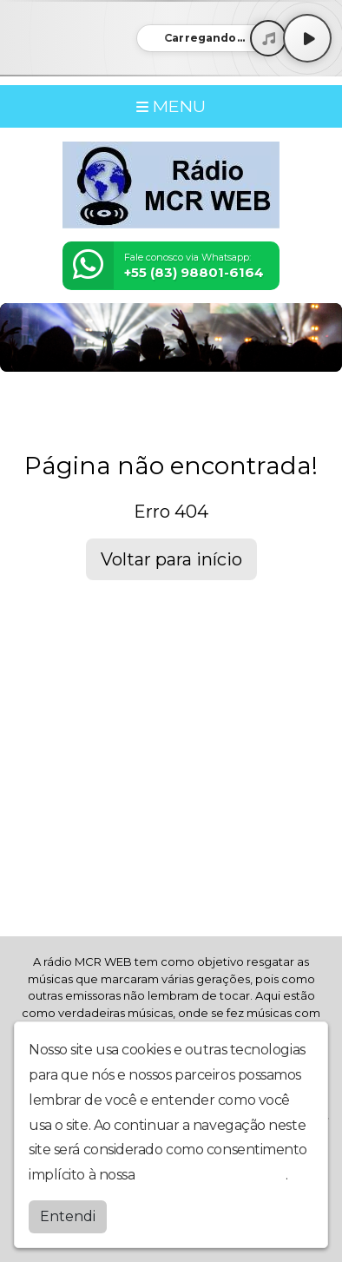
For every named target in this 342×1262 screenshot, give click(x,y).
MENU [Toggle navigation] (171, 106)
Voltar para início (171, 559)
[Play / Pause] (307, 38)
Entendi (67, 1216)
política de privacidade (212, 1174)
